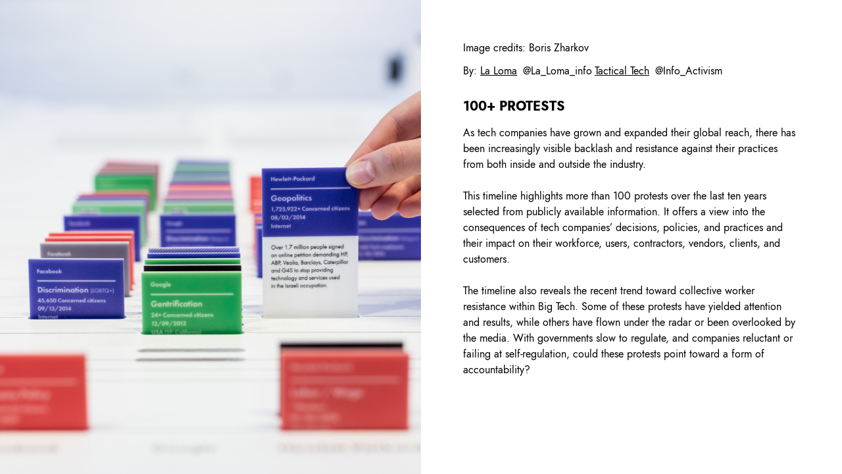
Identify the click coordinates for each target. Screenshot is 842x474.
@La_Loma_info (557, 70)
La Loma (498, 70)
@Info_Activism (688, 70)
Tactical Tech (622, 70)
